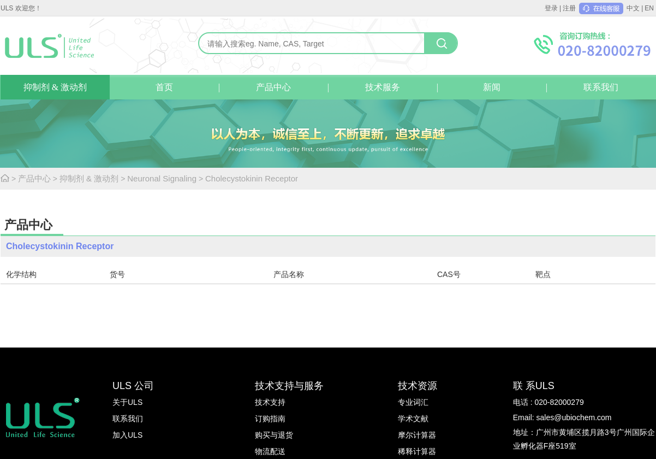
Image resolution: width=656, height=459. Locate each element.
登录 (551, 8)
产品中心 (273, 87)
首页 (164, 87)
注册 (569, 8)
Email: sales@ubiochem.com (562, 417)
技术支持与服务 (289, 385)
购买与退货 (274, 435)
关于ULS (127, 402)
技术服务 (382, 87)
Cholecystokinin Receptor (251, 178)
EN (649, 8)
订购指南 (270, 418)
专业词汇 (413, 402)
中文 (633, 8)
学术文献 (413, 418)
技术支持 (270, 402)
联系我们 (600, 87)
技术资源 (417, 385)
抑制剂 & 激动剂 (55, 87)
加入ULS (127, 435)
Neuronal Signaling (161, 178)
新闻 (491, 87)
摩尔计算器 (417, 435)
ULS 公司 (133, 385)
